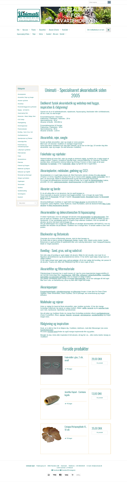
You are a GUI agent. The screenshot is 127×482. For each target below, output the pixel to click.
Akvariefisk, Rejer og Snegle (26, 97)
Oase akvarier (80, 202)
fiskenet (69, 315)
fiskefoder (44, 164)
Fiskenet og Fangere (23, 165)
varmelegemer (85, 315)
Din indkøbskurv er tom (99, 30)
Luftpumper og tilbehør (24, 150)
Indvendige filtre (22, 141)
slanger (62, 315)
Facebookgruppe (46, 330)
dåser (73, 164)
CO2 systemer (89, 182)
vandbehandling (97, 315)
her (91, 145)
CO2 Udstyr (21, 119)
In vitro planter (100, 175)
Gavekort (20, 197)
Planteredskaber (22, 129)
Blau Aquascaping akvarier (58, 205)
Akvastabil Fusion (92, 197)
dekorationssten (99, 217)
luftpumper (77, 291)
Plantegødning (22, 122)
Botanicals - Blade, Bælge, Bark (27, 116)
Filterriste (20, 162)
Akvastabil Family (78, 197)
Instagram (71, 470)
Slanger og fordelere (23, 178)
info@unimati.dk (97, 466)
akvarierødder (86, 217)
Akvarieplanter (22, 94)
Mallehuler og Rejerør (24, 168)
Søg (109, 2)
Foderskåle (66, 164)
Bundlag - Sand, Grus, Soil (25, 132)
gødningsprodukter (61, 182)
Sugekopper (21, 181)
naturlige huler (103, 308)
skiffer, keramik (87, 308)
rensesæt (76, 315)
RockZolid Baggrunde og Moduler (27, 107)
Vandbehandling (22, 191)
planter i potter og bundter (95, 177)
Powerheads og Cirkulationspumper (23, 145)
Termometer (21, 184)
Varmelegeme (22, 194)
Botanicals (68, 240)
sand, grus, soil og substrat (68, 260)
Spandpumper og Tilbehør (25, 138)
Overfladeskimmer (23, 135)
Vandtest (20, 187)
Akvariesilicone (22, 159)
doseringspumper (75, 182)
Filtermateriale (22, 153)
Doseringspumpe (22, 126)
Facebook (56, 470)
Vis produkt (100, 363)
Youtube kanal (52, 331)
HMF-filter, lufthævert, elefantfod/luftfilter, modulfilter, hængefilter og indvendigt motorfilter (75, 276)
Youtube (63, 470)
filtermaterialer (80, 278)
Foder (19, 156)
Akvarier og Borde (23, 100)
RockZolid (54, 197)
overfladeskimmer (102, 313)
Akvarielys (21, 104)
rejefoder (53, 164)
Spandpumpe (66, 275)
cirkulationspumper (63, 291)
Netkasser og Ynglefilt (24, 172)
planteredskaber (97, 180)
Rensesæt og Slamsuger (25, 175)
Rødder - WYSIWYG (23, 110)
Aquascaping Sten (23, 113)
